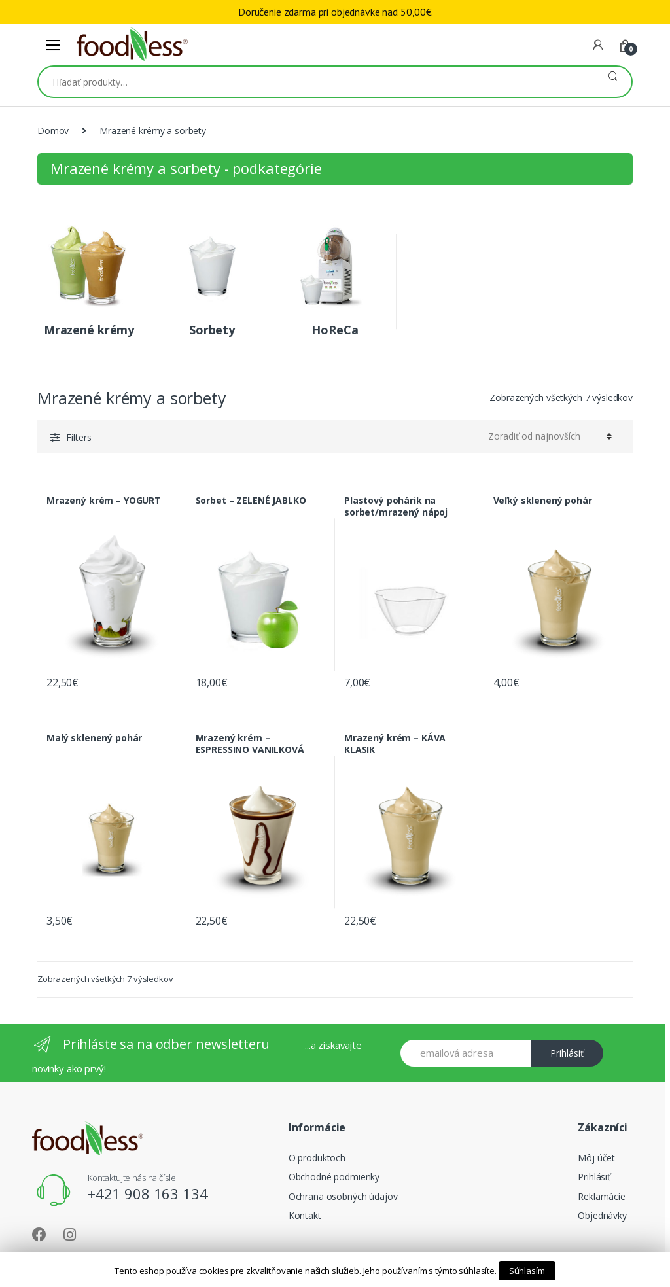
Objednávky (602, 1215)
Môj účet (596, 1158)
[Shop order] (550, 436)
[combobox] (316, 82)
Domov (53, 130)
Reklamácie (602, 1196)
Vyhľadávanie (612, 82)
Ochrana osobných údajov (343, 1196)
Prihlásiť (567, 1053)
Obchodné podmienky (334, 1177)
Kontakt (305, 1215)
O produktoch (317, 1158)
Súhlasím (527, 1271)
